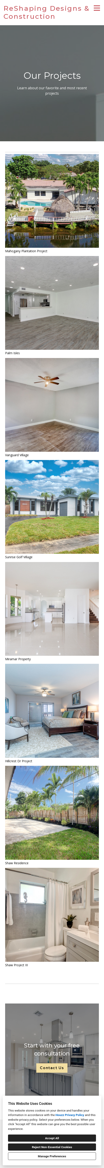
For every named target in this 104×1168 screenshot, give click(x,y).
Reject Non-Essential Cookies (52, 1147)
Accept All (52, 1138)
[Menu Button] (96, 8)
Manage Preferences (52, 1156)
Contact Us (52, 1068)
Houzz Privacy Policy (69, 1115)
